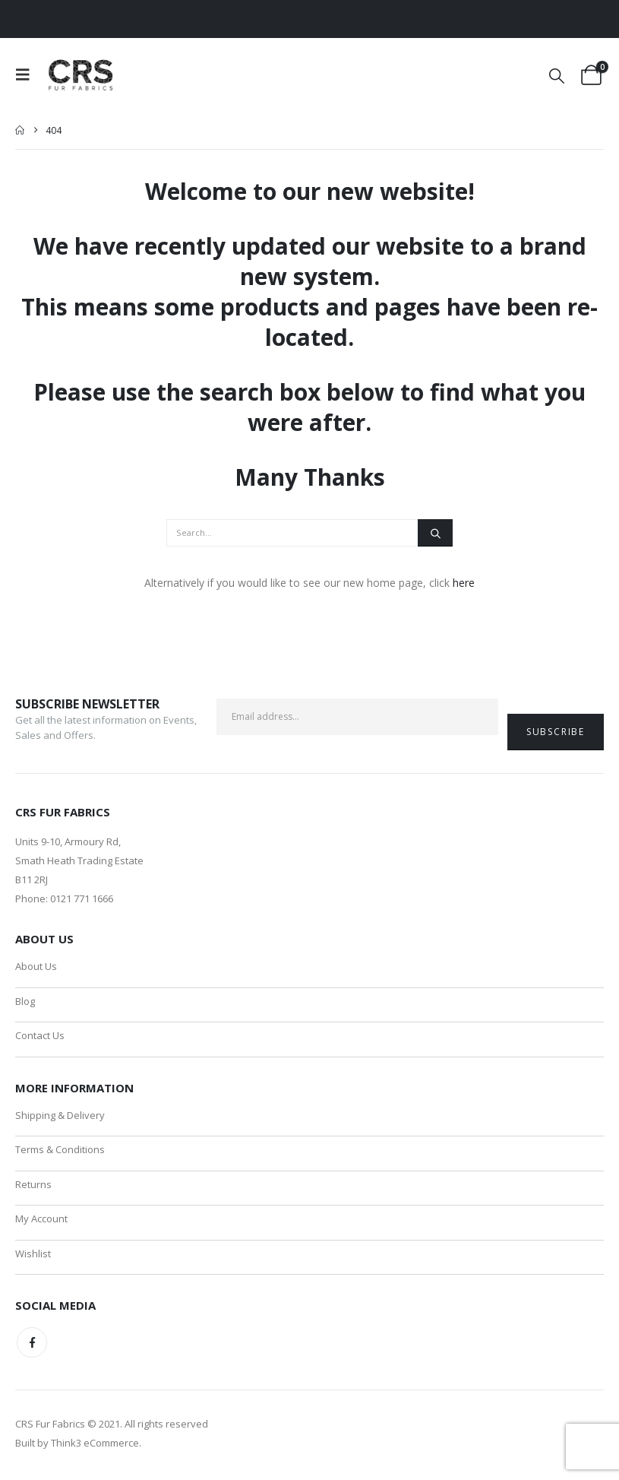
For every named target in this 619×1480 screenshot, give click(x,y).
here (464, 582)
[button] (27, 74)
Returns (33, 1186)
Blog (25, 1001)
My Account (41, 1221)
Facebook (32, 1345)
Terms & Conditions (60, 1151)
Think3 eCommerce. (96, 1446)
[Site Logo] (81, 75)
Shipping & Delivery (60, 1116)
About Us (36, 966)
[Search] (435, 533)
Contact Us (40, 1036)
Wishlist (33, 1256)
